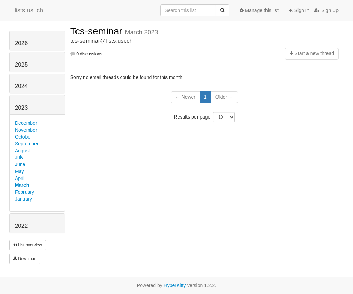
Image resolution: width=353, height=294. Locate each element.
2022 (21, 226)
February (24, 192)
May (19, 171)
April (19, 178)
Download (25, 258)
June (20, 164)
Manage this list (259, 10)
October (23, 137)
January (23, 199)
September (26, 143)
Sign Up (326, 10)
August (22, 150)
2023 (21, 107)
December (26, 123)
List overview (27, 245)
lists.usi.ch (28, 10)
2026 (21, 43)
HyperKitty (175, 285)
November (26, 130)
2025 (21, 64)
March (22, 185)
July (19, 157)
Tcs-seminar (97, 31)
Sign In (299, 10)
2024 (21, 86)
